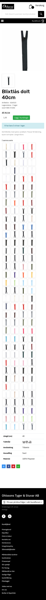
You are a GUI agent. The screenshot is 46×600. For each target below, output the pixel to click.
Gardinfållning (6, 578)
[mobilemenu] (2, 21)
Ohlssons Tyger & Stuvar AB (20, 495)
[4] (9, 516)
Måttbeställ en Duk (8, 571)
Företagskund (6, 529)
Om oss (4, 590)
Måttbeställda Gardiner (9, 555)
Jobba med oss (7, 586)
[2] (3, 516)
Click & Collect (7, 536)
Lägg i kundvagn (21, 117)
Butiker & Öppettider (9, 593)
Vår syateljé (6, 565)
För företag (5, 568)
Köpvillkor (5, 533)
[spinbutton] (7, 118)
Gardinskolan (6, 558)
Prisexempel (6, 561)
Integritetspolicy (7, 546)
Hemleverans (6, 543)
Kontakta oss (6, 539)
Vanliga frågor (6, 575)
